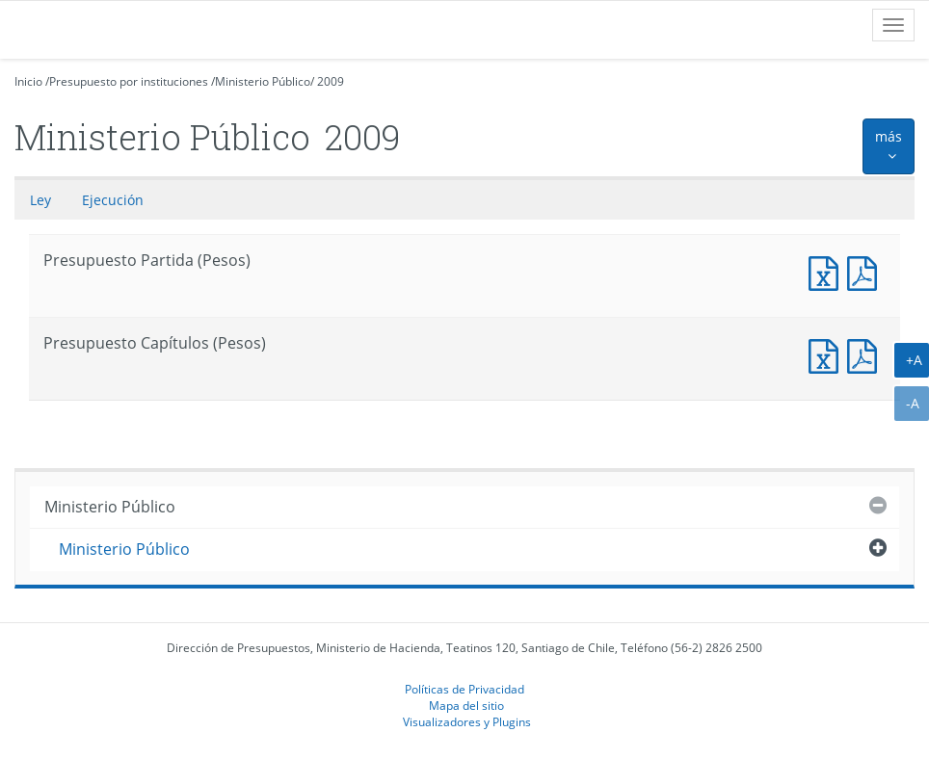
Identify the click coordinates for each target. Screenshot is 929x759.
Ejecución (113, 200)
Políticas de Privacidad (464, 688)
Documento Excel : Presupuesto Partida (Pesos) (828, 271)
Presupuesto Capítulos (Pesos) (828, 354)
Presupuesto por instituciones (128, 81)
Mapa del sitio (466, 705)
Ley (40, 200)
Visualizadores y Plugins (467, 721)
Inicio (28, 81)
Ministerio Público (262, 81)
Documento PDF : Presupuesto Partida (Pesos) (866, 271)
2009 (330, 81)
